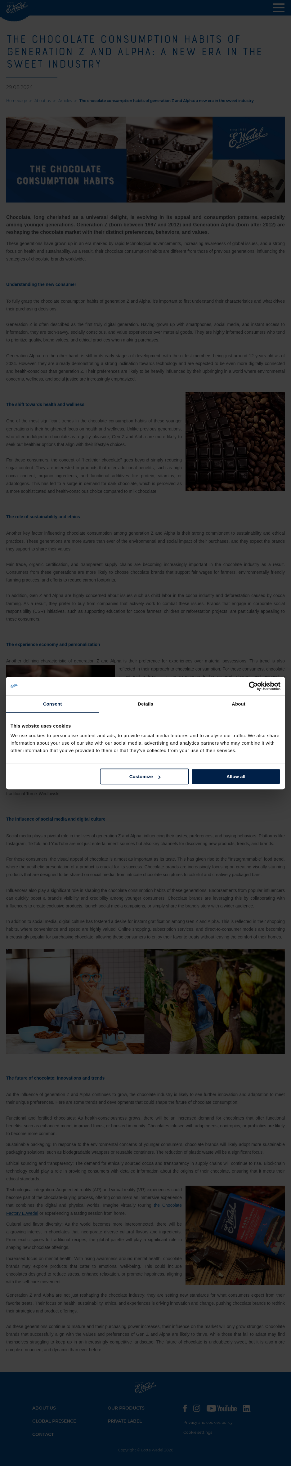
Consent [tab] (52, 703)
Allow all (235, 776)
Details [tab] (145, 703)
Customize (144, 776)
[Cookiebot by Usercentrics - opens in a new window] (253, 686)
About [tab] (238, 703)
